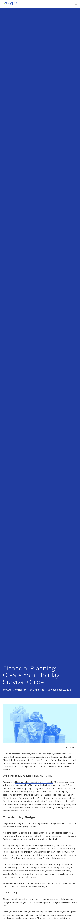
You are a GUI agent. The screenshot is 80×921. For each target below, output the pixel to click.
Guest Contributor (16, 689)
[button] (76, 4)
